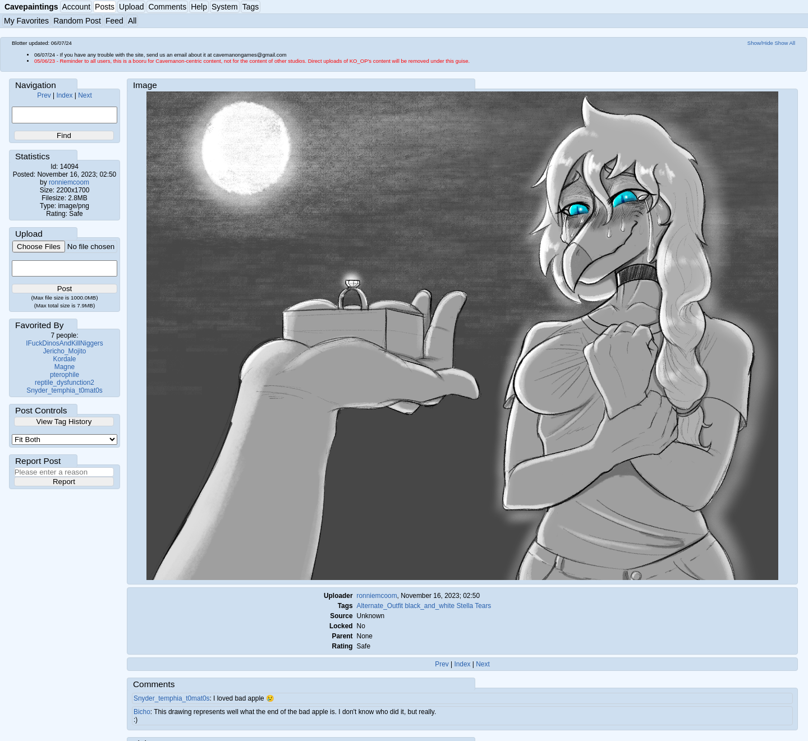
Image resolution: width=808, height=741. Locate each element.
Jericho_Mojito (64, 351)
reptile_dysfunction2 (64, 382)
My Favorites (26, 20)
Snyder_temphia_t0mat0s (64, 390)
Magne (64, 367)
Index (64, 95)
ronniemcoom (69, 182)
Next (84, 95)
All (132, 20)
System (225, 6)
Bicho (142, 712)
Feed (114, 20)
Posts (104, 6)
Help (199, 6)
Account (76, 6)
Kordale (64, 359)
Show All (785, 43)
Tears (483, 606)
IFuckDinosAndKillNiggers (64, 343)
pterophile (64, 375)
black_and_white (429, 606)
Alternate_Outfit (380, 606)
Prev (43, 95)
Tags (250, 6)
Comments (167, 6)
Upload (131, 6)
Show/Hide (760, 43)
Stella (464, 606)
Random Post (77, 20)
